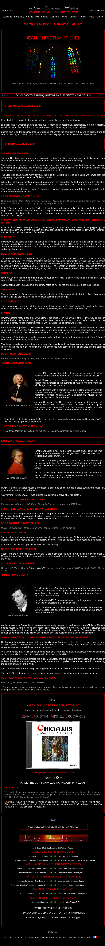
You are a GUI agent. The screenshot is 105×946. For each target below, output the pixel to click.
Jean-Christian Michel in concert (71, 869)
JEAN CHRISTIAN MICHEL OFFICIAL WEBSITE (22, 937)
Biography (19, 17)
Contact (73, 17)
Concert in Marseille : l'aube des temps (33, 873)
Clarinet (100, 17)
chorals (63, 404)
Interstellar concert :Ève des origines (33, 881)
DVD (51, 913)
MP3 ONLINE (86, 937)
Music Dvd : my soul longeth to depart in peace (76, 860)
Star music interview (40, 902)
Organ (40, 917)
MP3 (36, 17)
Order (83, 17)
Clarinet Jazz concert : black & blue (34, 893)
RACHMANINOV (9, 518)
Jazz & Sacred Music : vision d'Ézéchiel (32, 869)
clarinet (69, 600)
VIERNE (41, 518)
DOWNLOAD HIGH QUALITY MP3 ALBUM (63, 783)
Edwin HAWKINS (37, 568)
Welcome (7, 17)
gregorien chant (14, 165)
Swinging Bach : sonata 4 (68, 856)
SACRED (5, 10)
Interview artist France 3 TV (69, 902)
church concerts (49, 607)
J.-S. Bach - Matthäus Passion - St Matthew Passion (53, 848)
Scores (44, 17)
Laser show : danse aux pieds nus (71, 885)
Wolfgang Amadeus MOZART (48, 456)
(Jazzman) (86, 893)
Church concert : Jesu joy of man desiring (31, 860)
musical (44, 659)
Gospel (4, 554)
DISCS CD (40, 913)
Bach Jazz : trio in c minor (38, 856)
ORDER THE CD (29, 783)
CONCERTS (75, 937)
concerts (89, 633)
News (64, 17)
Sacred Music (27, 625)
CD (56, 937)
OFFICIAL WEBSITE (96, 10)
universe (53, 659)
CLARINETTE (48, 937)
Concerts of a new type (68, 917)
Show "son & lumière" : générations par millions (29, 885)
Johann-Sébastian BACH (86, 376)
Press (91, 17)
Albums (29, 17)
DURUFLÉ (51, 518)
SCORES (62, 937)
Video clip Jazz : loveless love (70, 893)
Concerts (54, 17)
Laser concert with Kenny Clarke (71, 881)
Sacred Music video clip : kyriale (71, 873)
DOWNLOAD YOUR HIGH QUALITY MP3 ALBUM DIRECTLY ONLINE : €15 (53, 95)
